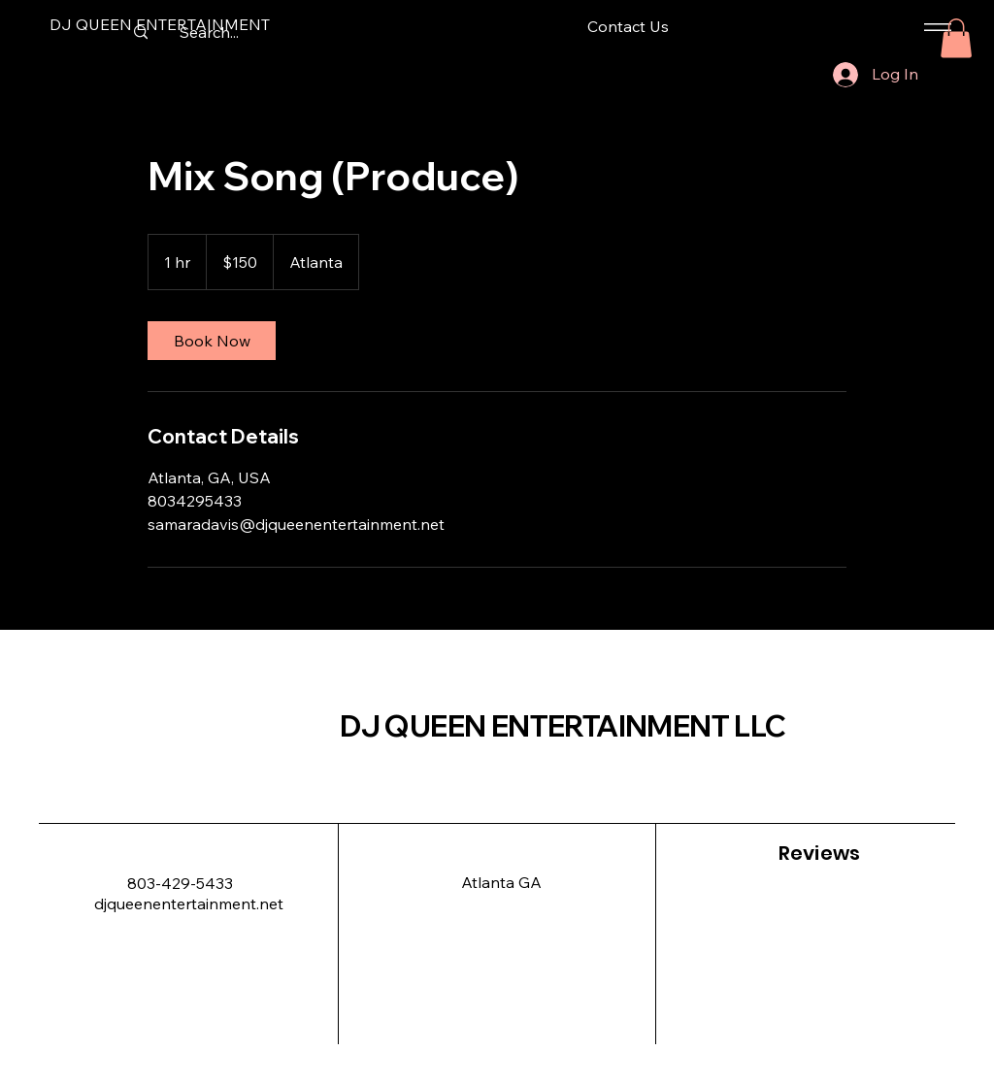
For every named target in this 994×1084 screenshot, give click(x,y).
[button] (956, 38)
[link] (212, 340)
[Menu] (934, 27)
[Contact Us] (628, 26)
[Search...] (208, 32)
